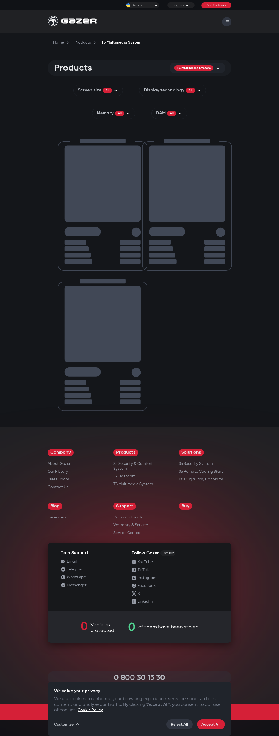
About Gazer (59, 463)
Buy (185, 506)
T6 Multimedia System (133, 484)
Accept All (210, 724)
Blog (55, 506)
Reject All (179, 724)
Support (124, 506)
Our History (58, 471)
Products (125, 452)
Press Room (58, 479)
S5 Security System (196, 463)
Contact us (58, 487)
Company (60, 452)
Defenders (57, 517)
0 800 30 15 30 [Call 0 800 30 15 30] (139, 677)
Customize (67, 724)
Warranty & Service (130, 525)
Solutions (191, 452)
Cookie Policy (90, 710)
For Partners (216, 5)
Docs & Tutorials (127, 517)
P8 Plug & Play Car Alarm (201, 479)
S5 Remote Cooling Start (201, 471)
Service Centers (127, 532)
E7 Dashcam (124, 476)
